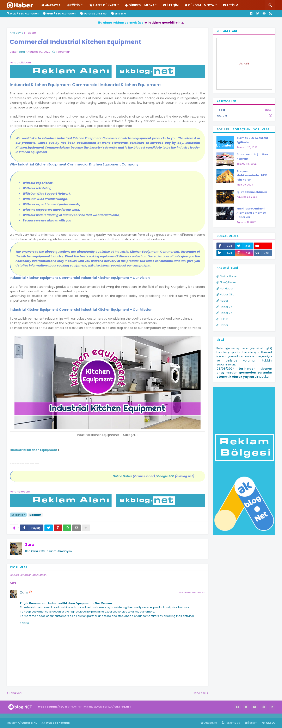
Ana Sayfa (16, 33)
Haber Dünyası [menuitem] (102, 5)
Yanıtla (24, 623)
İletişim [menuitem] (171, 5)
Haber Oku (225, 294)
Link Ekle (118, 13)
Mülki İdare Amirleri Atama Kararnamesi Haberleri (251, 213)
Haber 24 (224, 307)
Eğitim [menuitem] (73, 5)
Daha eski (199, 693)
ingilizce (43, 715)
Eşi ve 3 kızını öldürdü (252, 192)
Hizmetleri (59, 13)
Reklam (31, 33)
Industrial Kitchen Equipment (34, 450)
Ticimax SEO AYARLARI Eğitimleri (252, 140)
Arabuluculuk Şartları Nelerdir (252, 156)
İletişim (251, 723)
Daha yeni (15, 693)
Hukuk (222, 319)
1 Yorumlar (63, 52)
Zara (29, 544)
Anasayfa (209, 723)
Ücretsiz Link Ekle (93, 13)
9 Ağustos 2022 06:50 (192, 592)
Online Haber (227, 276)
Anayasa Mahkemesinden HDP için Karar (252, 175)
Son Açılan (241, 129)
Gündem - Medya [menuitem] (139, 5)
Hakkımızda (231, 723)
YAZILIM (244, 116)
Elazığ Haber (226, 282)
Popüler (222, 129)
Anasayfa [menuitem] (51, 5)
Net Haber (224, 288)
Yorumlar (261, 129)
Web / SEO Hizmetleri (22, 13)
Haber (244, 110)
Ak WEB (244, 63)
